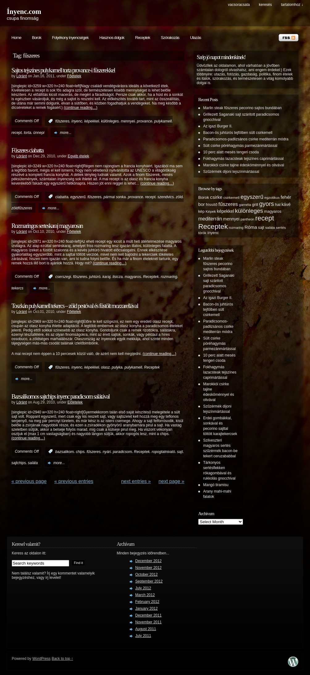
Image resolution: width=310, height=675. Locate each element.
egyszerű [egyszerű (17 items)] (252, 197)
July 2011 (143, 636)
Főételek (74, 76)
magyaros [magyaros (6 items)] (272, 211)
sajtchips (18, 463)
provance (144, 121)
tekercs (17, 288)
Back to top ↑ (62, 658)
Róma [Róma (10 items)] (251, 227)
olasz (105, 367)
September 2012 (149, 581)
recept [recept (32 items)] (264, 218)
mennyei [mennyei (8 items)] (231, 218)
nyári (107, 451)
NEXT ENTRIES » (136, 481)
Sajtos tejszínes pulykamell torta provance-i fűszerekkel (63, 70)
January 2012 (146, 608)
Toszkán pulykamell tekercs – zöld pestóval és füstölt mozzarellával (74, 305)
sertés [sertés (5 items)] (281, 227)
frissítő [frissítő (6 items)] (211, 205)
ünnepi (38, 132)
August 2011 (145, 629)
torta (27, 132)
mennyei (128, 121)
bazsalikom (64, 451)
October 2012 (146, 574)
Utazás (195, 37)
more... (65, 132)
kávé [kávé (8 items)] (286, 204)
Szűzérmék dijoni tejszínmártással (231, 171)
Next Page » (171, 481)
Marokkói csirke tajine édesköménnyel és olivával (243, 165)
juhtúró (94, 277)
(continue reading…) (80, 107)
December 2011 (148, 615)
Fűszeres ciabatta (27, 150)
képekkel (91, 121)
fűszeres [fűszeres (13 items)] (228, 204)
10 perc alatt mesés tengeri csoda (231, 152)
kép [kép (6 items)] (201, 211)
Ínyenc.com (24, 11)
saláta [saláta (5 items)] (270, 227)
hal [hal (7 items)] (278, 204)
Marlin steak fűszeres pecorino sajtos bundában (242, 108)
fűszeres (62, 121)
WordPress (41, 658)
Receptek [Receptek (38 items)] (213, 226)
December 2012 (148, 561)
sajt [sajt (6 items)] (261, 227)
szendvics (165, 196)
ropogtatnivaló (163, 451)
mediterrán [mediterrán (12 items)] (210, 218)
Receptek (142, 37)
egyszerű (78, 196)
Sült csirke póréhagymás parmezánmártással (240, 145)
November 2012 (148, 568)
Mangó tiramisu (215, 485)
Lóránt (21, 76)
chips (80, 451)
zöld (179, 196)
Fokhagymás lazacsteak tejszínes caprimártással (243, 158)
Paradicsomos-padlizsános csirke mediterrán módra (245, 139)
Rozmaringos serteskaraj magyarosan (47, 225)
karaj (107, 277)
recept (16, 132)
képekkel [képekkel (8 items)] (225, 211)
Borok (36, 37)
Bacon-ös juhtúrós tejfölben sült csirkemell (237, 132)
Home (16, 37)
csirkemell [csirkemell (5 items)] (231, 197)
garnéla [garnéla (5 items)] (245, 205)
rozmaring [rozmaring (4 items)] (236, 227)
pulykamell (163, 121)
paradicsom (122, 451)
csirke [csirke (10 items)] (216, 197)
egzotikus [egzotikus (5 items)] (272, 197)
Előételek (75, 402)
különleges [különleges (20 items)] (249, 210)
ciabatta (61, 196)
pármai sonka (114, 196)
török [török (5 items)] (202, 233)
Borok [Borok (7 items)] (203, 197)
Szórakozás (170, 37)
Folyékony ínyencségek (70, 37)
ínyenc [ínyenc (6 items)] (213, 233)
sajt (180, 451)
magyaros (133, 277)
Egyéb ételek (78, 156)
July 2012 (143, 588)
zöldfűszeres (21, 208)
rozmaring (169, 277)
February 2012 (147, 602)
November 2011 (148, 622)
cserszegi (63, 277)
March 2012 (145, 595)
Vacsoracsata (239, 4)
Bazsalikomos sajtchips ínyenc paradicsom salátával (60, 396)
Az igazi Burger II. (217, 126)
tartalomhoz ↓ (292, 4)
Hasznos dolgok (111, 37)
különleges (110, 121)
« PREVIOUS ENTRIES (73, 481)
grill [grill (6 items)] (255, 205)
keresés (265, 4)
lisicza (118, 277)
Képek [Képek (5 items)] (211, 211)
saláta (33, 463)
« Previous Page (29, 481)
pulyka (117, 367)
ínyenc (76, 121)
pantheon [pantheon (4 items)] (247, 219)
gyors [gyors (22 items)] (266, 203)
